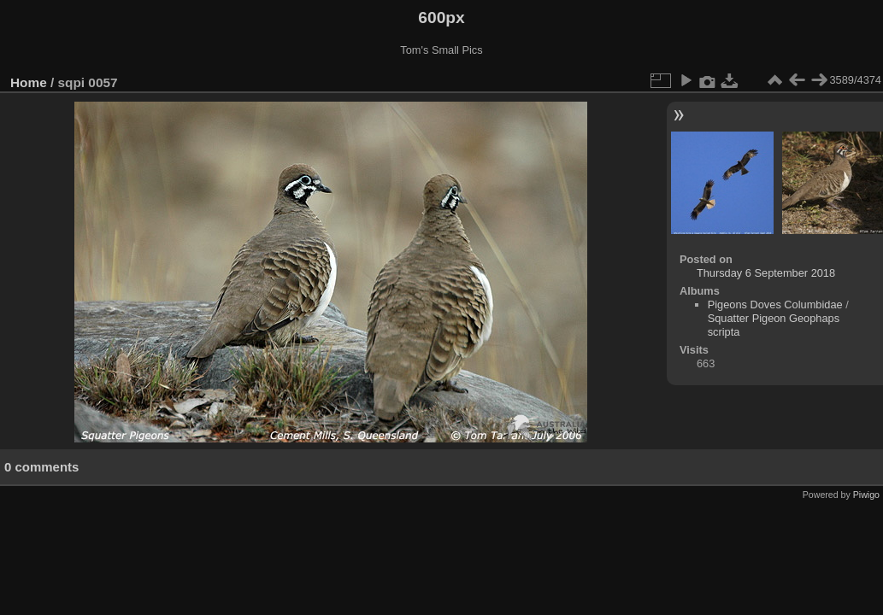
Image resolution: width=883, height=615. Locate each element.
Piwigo (866, 494)
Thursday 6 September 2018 (766, 272)
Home (28, 82)
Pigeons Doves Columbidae (775, 304)
